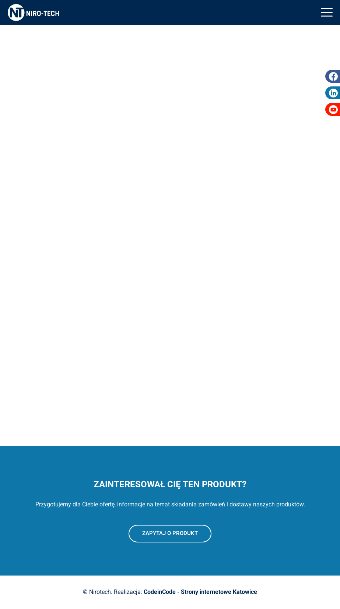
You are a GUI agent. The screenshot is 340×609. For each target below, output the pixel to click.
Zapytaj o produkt (170, 533)
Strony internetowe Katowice (219, 591)
